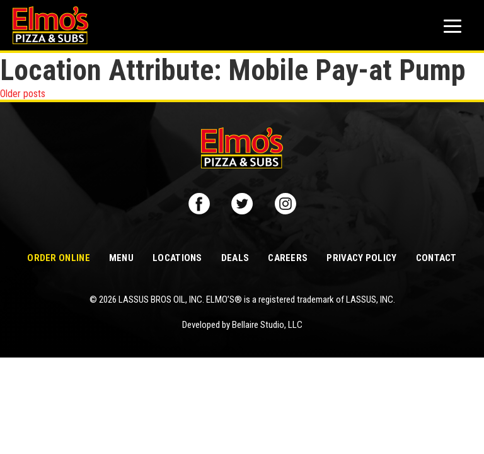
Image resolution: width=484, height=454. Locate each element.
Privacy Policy (361, 258)
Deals (235, 258)
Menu (121, 258)
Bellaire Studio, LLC (267, 324)
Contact (436, 258)
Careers (288, 258)
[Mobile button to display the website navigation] (452, 26)
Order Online (58, 258)
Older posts (22, 94)
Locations (177, 258)
